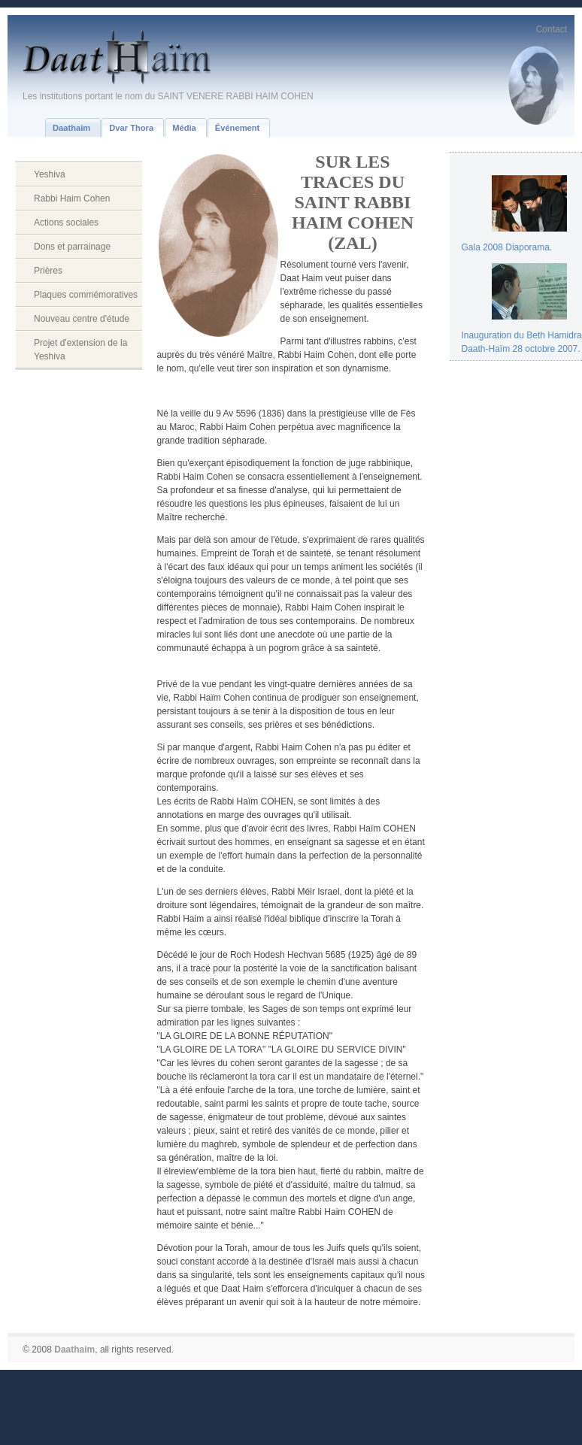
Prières (48, 270)
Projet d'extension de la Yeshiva (80, 350)
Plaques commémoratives (86, 294)
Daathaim (74, 1349)
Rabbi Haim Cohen (72, 198)
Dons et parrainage (72, 246)
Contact (551, 29)
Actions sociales (66, 222)
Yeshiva (49, 174)
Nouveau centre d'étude (81, 319)
